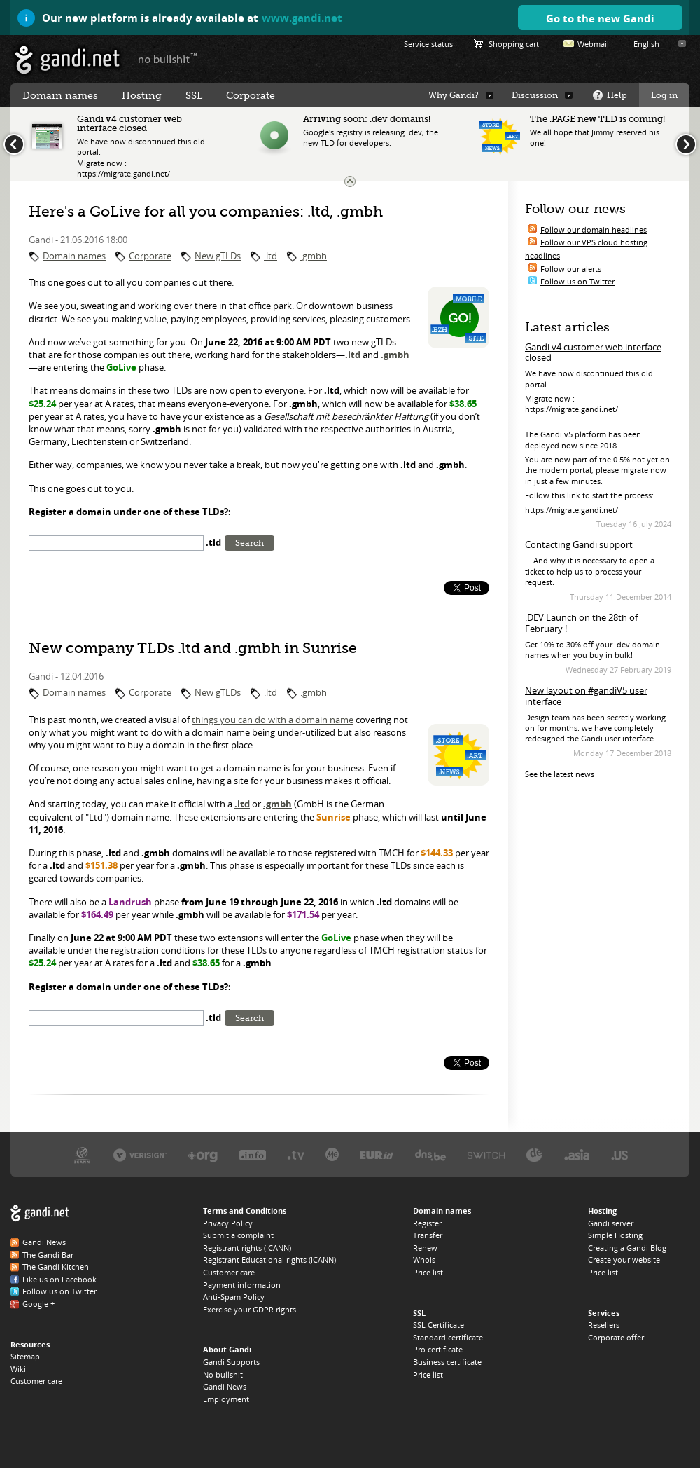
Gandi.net (39, 1213)
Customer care (36, 1381)
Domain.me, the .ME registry (332, 1154)
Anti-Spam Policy (234, 1296)
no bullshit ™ (168, 58)
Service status (428, 44)
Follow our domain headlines (593, 229)
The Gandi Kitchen (55, 1266)
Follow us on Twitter (577, 281)
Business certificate (447, 1362)
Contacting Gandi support (579, 544)
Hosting (142, 95)
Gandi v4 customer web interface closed (593, 352)
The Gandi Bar (48, 1254)
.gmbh (313, 255)
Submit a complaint (238, 1235)
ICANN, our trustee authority (82, 1154)
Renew (425, 1247)
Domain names (74, 255)
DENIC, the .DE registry (534, 1154)
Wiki (18, 1369)
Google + (38, 1303)
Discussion (535, 95)
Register (427, 1223)
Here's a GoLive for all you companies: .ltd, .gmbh (206, 211)
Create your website (624, 1259)
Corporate (150, 255)
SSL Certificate (438, 1324)
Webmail (593, 44)
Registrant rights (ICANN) (247, 1247)
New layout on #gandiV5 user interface (586, 696)
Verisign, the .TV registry (295, 1154)
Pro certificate (438, 1349)
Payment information (242, 1285)
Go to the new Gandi (600, 18)
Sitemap (25, 1356)
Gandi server (611, 1223)
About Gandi (227, 1349)
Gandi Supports (231, 1362)
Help (617, 95)
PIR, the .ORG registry (203, 1154)
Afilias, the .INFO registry (252, 1154)
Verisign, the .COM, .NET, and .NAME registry (140, 1154)
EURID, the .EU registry (376, 1154)
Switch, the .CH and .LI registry (486, 1154)
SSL (194, 95)
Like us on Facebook (59, 1279)
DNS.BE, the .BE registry (430, 1154)
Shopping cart (514, 44)
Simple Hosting (615, 1235)
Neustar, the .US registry (620, 1154)
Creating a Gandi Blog (627, 1247)
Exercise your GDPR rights (249, 1309)
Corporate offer (616, 1337)
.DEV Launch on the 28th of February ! (581, 623)
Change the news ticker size (350, 181)
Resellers (604, 1324)
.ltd (270, 255)
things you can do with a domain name (273, 719)
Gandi (67, 60)
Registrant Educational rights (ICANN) (269, 1259)
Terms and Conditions (244, 1210)
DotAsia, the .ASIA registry (577, 1154)
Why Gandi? (453, 95)
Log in (664, 95)
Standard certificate (448, 1337)
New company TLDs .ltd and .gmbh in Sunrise (193, 648)
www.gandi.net (302, 18)
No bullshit (223, 1374)
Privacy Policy (228, 1223)
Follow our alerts (570, 268)
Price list (428, 1272)
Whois (424, 1259)
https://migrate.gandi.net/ (571, 510)
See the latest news (559, 774)
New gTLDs (218, 255)
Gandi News (44, 1242)
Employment (226, 1399)
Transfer (427, 1235)
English (646, 44)
